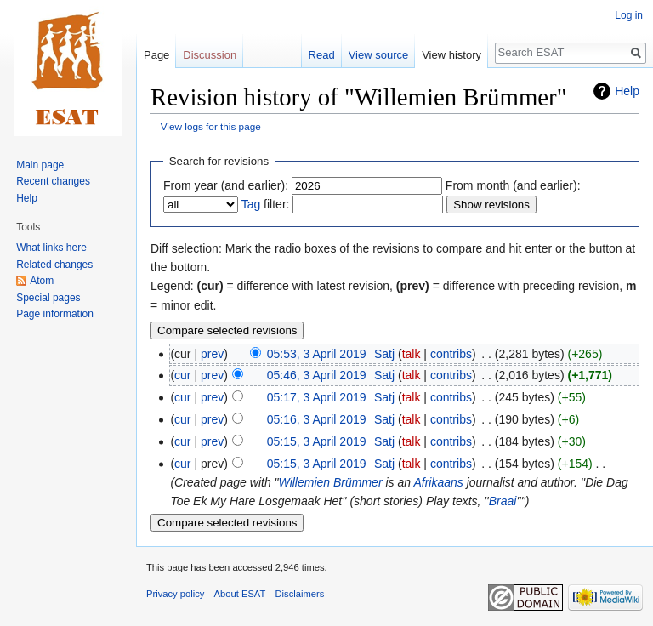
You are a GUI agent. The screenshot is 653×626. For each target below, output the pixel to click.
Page (156, 54)
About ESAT (240, 594)
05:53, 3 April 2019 (316, 354)
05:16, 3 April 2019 (316, 419)
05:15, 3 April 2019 (316, 441)
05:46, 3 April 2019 (316, 375)
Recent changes (53, 181)
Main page (40, 165)
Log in (629, 15)
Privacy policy (175, 594)
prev (212, 354)
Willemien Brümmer (331, 482)
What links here (51, 247)
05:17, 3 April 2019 (316, 397)
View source (379, 54)
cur (182, 375)
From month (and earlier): (513, 185)
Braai (503, 501)
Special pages (48, 298)
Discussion (209, 54)
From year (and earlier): (225, 185)
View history (451, 54)
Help (627, 91)
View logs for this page (211, 126)
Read (322, 54)
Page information (55, 314)
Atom (42, 281)
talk (411, 354)
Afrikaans (438, 482)
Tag (251, 204)
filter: (265, 204)
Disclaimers (300, 594)
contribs (451, 354)
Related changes (54, 264)
